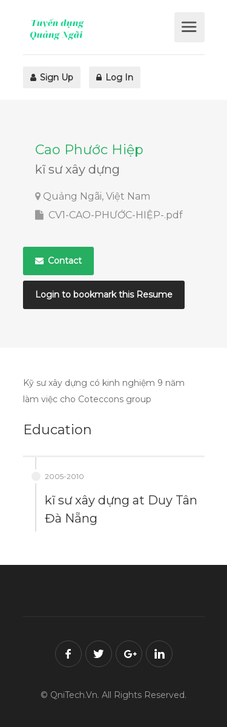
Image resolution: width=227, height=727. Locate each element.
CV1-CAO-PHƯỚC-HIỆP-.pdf (109, 215)
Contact (58, 260)
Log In (114, 77)
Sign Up (51, 77)
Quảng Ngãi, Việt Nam (96, 196)
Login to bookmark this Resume (104, 294)
